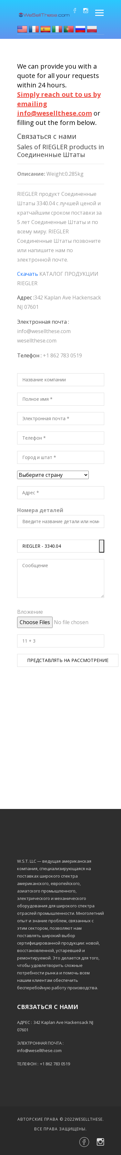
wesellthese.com (36, 340)
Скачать (27, 273)
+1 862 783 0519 (62, 355)
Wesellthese (89, 1119)
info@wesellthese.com (44, 331)
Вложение (30, 611)
